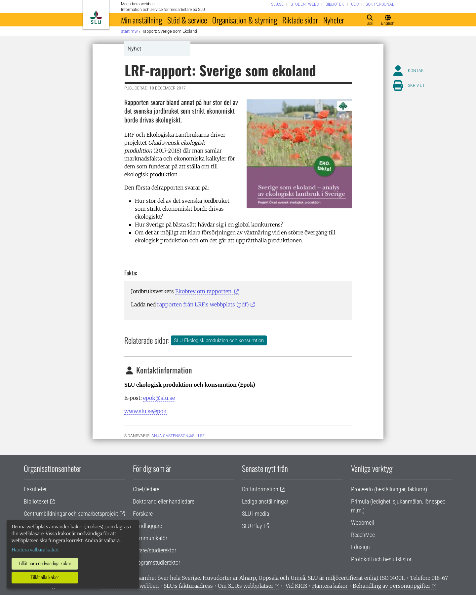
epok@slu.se (159, 398)
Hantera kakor (330, 585)
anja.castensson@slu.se (178, 436)
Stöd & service (187, 20)
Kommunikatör (150, 538)
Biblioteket (36, 501)
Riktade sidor (300, 20)
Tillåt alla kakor (44, 577)
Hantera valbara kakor (35, 550)
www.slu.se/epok (145, 411)
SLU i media (255, 513)
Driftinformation (260, 489)
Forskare (143, 513)
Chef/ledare (146, 489)
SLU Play (252, 525)
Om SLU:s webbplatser (245, 585)
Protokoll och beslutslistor (381, 559)
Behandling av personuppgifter (391, 585)
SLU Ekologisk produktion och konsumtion (219, 340)
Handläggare (147, 525)
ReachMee (363, 534)
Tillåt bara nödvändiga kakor (44, 564)
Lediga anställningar (265, 501)
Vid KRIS (296, 585)
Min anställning (141, 20)
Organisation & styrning (244, 20)
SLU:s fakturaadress (188, 585)
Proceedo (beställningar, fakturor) (389, 489)
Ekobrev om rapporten (204, 291)
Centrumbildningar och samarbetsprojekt (71, 513)
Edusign (360, 546)
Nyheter (333, 20)
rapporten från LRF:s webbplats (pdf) (203, 304)
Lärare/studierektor (154, 550)
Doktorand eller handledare (163, 501)
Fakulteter (35, 489)
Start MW (129, 31)
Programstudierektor (156, 562)
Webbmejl (362, 522)
